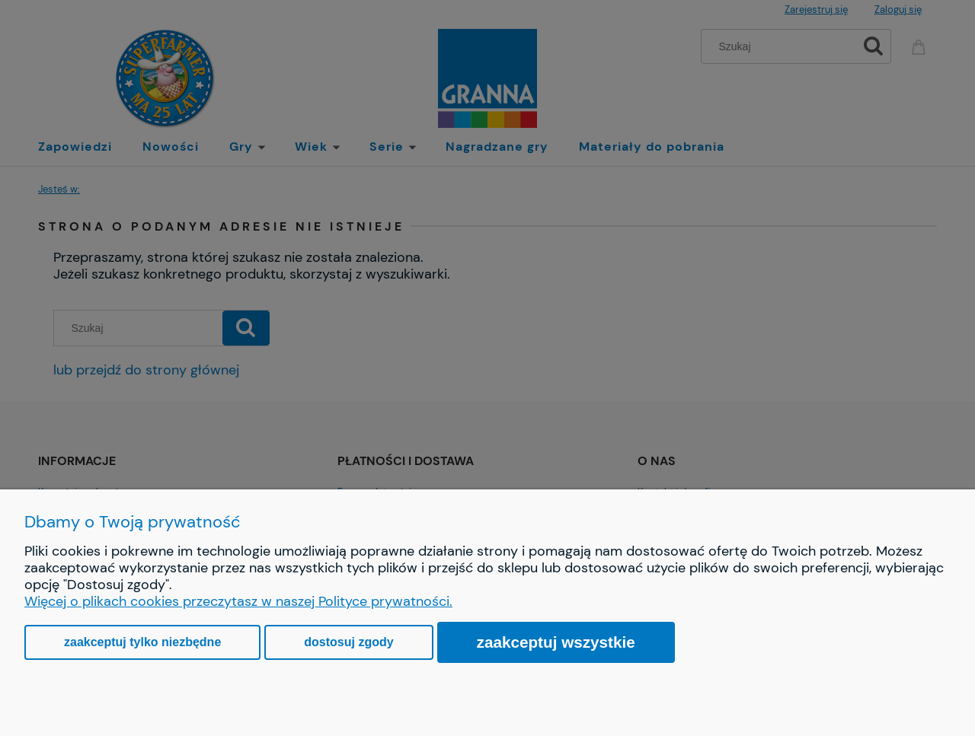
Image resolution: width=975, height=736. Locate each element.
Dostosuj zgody (348, 642)
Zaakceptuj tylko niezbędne (142, 642)
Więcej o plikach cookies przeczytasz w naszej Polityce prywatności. (238, 601)
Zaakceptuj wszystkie (556, 642)
